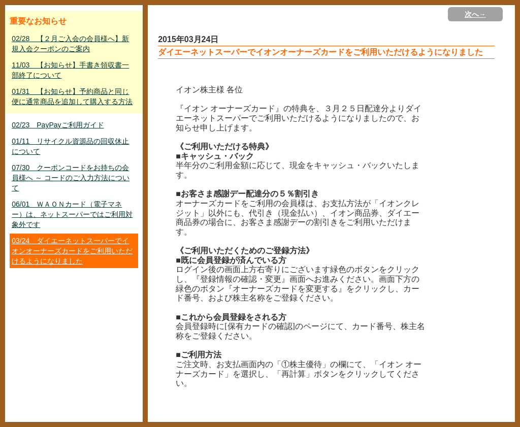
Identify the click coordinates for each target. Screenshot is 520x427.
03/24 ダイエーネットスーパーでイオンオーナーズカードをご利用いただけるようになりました (72, 251)
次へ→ (475, 14)
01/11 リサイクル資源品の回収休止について (70, 146)
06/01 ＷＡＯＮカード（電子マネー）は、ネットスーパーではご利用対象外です (72, 214)
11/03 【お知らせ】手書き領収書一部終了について (70, 70)
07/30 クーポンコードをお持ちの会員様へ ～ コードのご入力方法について (70, 177)
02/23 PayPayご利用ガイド (58, 125)
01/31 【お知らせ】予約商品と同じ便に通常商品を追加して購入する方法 (72, 96)
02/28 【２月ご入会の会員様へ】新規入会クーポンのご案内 (70, 44)
